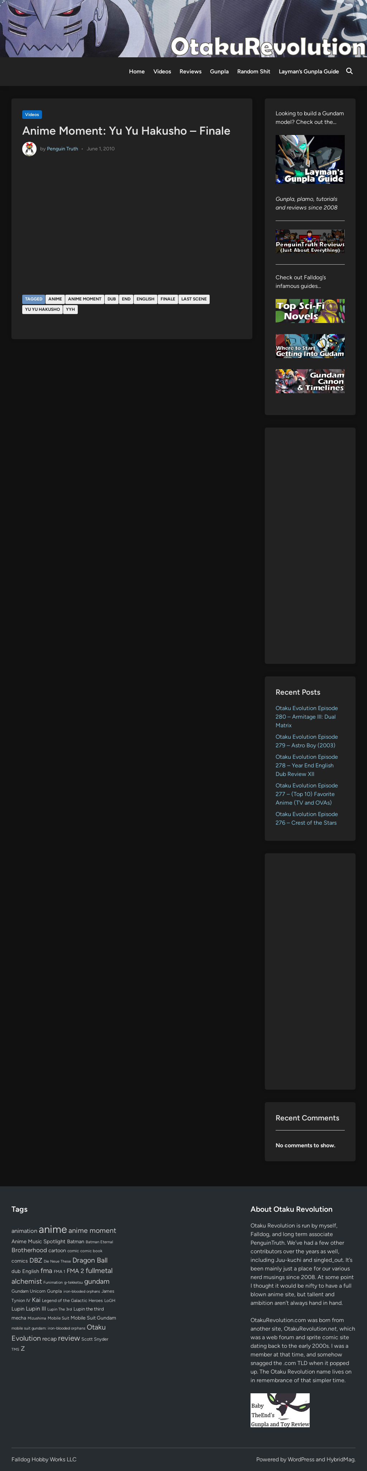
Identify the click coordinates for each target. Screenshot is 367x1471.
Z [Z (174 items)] (23, 1348)
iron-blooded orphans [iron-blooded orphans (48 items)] (81, 1291)
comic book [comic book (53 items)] (91, 1250)
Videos (162, 71)
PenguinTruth (268, 1242)
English (145, 299)
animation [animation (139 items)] (24, 1230)
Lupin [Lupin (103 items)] (17, 1309)
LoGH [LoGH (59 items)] (109, 1300)
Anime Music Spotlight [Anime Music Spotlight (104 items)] (38, 1241)
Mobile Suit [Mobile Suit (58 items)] (58, 1318)
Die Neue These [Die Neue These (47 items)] (57, 1261)
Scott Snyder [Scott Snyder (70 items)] (94, 1339)
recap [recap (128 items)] (49, 1338)
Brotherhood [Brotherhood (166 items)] (29, 1250)
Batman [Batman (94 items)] (75, 1241)
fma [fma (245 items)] (46, 1271)
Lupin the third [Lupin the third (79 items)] (88, 1309)
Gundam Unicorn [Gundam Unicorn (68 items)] (28, 1291)
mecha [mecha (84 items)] (18, 1318)
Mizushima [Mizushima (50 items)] (37, 1318)
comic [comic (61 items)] (73, 1250)
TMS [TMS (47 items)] (15, 1349)
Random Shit (253, 71)
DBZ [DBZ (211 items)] (35, 1260)
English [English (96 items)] (30, 1271)
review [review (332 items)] (69, 1337)
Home (137, 71)
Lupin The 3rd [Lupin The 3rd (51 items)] (59, 1309)
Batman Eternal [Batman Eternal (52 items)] (99, 1241)
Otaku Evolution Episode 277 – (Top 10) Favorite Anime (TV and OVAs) (307, 794)
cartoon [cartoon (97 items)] (57, 1250)
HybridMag (340, 1459)
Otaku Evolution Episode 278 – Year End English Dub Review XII (307, 765)
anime (55, 299)
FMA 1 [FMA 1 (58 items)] (59, 1271)
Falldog (260, 1234)
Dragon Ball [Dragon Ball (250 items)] (90, 1260)
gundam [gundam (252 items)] (97, 1281)
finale (168, 299)
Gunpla (219, 71)
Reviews (190, 71)
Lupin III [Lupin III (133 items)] (36, 1308)
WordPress (301, 1459)
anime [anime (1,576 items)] (53, 1229)
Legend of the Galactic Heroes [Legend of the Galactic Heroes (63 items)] (72, 1300)
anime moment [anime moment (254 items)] (92, 1230)
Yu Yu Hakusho (42, 309)
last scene (194, 299)
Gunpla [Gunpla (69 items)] (54, 1291)
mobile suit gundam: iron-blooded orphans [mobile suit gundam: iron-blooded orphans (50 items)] (48, 1328)
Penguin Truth (62, 149)
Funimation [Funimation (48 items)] (53, 1282)
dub (112, 299)
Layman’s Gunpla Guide (309, 71)
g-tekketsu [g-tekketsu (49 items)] (73, 1282)
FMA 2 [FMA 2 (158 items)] (75, 1270)
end (126, 299)
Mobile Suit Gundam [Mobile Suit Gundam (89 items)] (93, 1318)
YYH (70, 309)
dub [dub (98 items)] (16, 1271)
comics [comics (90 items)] (19, 1261)
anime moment (84, 299)
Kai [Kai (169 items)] (36, 1299)
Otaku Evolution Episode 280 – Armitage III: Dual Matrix (307, 717)
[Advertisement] (310, 545)
